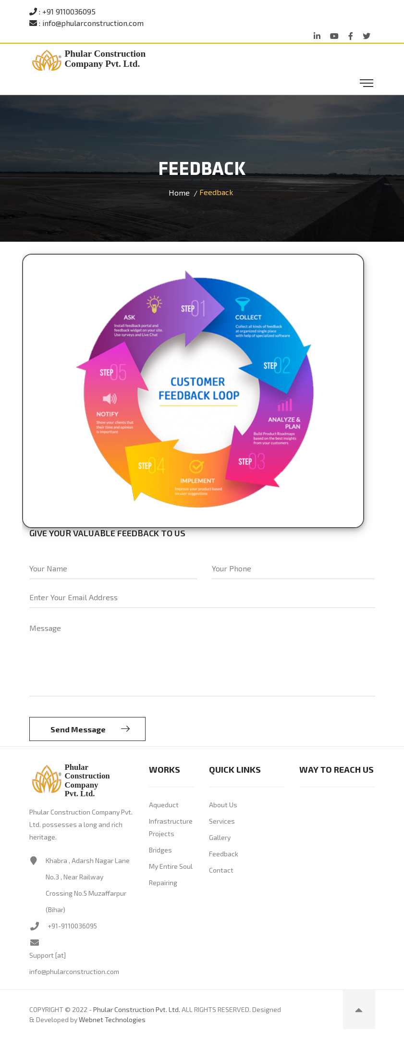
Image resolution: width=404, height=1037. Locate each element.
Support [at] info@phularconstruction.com (74, 963)
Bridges (160, 850)
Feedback (223, 854)
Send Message (90, 729)
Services (222, 821)
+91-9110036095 (72, 926)
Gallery (220, 837)
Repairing (163, 882)
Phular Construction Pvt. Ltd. (136, 1009)
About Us (223, 805)
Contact (221, 870)
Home (179, 192)
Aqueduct (164, 805)
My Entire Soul (171, 866)
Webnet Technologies (112, 1019)
